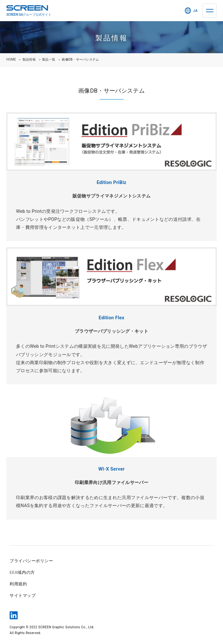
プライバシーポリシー (31, 560)
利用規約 (18, 583)
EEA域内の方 (22, 572)
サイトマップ (23, 595)
